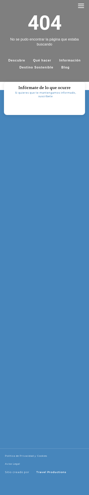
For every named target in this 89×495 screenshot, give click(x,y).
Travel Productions (51, 472)
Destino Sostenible (36, 67)
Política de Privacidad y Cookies (26, 455)
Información (70, 60)
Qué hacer (42, 60)
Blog (65, 67)
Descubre (16, 60)
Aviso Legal (12, 463)
